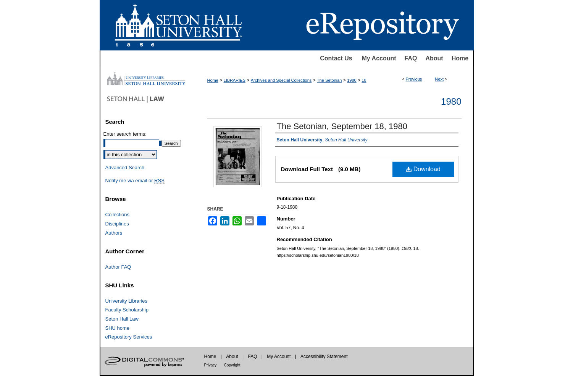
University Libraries (126, 301)
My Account (379, 58)
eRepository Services (128, 337)
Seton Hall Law (122, 319)
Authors (114, 233)
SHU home (117, 328)
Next (439, 79)
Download (423, 169)
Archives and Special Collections (281, 80)
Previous (414, 79)
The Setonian (329, 80)
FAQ (411, 58)
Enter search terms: (125, 134)
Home (460, 58)
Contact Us (336, 58)
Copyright (232, 365)
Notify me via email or (135, 181)
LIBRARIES (234, 80)
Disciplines (117, 224)
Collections (117, 214)
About (434, 58)
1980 (351, 80)
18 (364, 80)
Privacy (210, 365)
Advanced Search (125, 167)
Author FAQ (118, 267)
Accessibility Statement (323, 356)
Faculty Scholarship (126, 310)
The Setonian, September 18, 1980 (342, 126)
